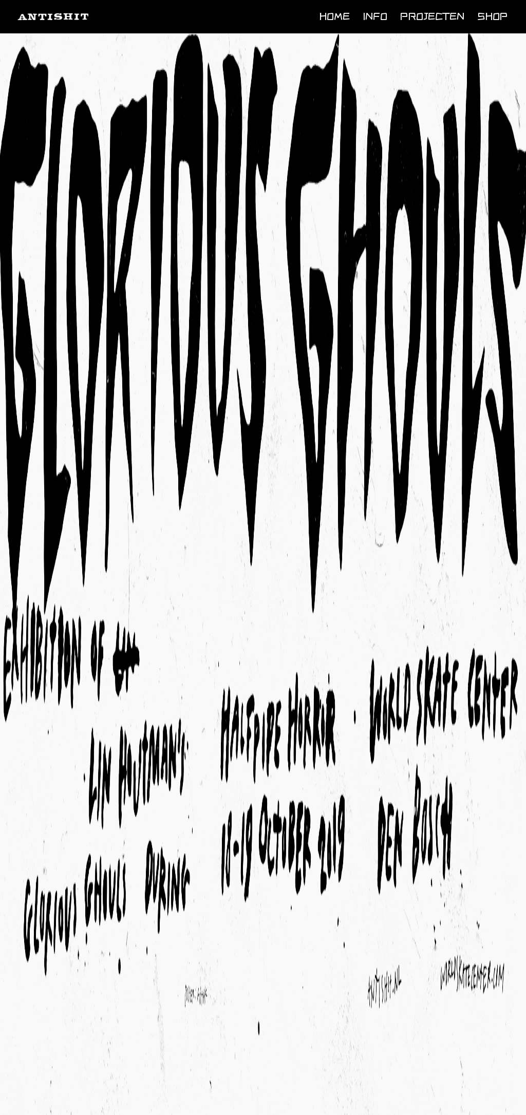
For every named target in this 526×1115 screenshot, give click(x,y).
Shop (492, 16)
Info (375, 16)
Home (334, 16)
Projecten (432, 16)
